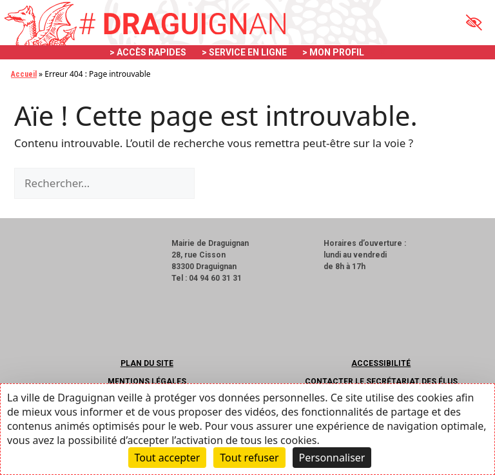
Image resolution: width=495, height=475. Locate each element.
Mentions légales (147, 381)
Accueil (24, 74)
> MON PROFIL (333, 52)
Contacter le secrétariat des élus (381, 381)
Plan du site (147, 363)
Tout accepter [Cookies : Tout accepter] (167, 457)
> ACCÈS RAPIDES (148, 52)
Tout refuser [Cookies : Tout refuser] (249, 457)
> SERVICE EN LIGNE (244, 52)
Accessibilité (381, 363)
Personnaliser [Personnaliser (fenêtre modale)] (332, 457)
